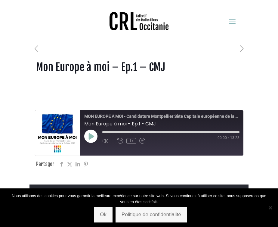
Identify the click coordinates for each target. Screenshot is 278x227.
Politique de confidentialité (151, 214)
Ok (103, 214)
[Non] (270, 208)
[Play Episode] (90, 136)
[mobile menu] (232, 21)
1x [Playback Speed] (131, 141)
